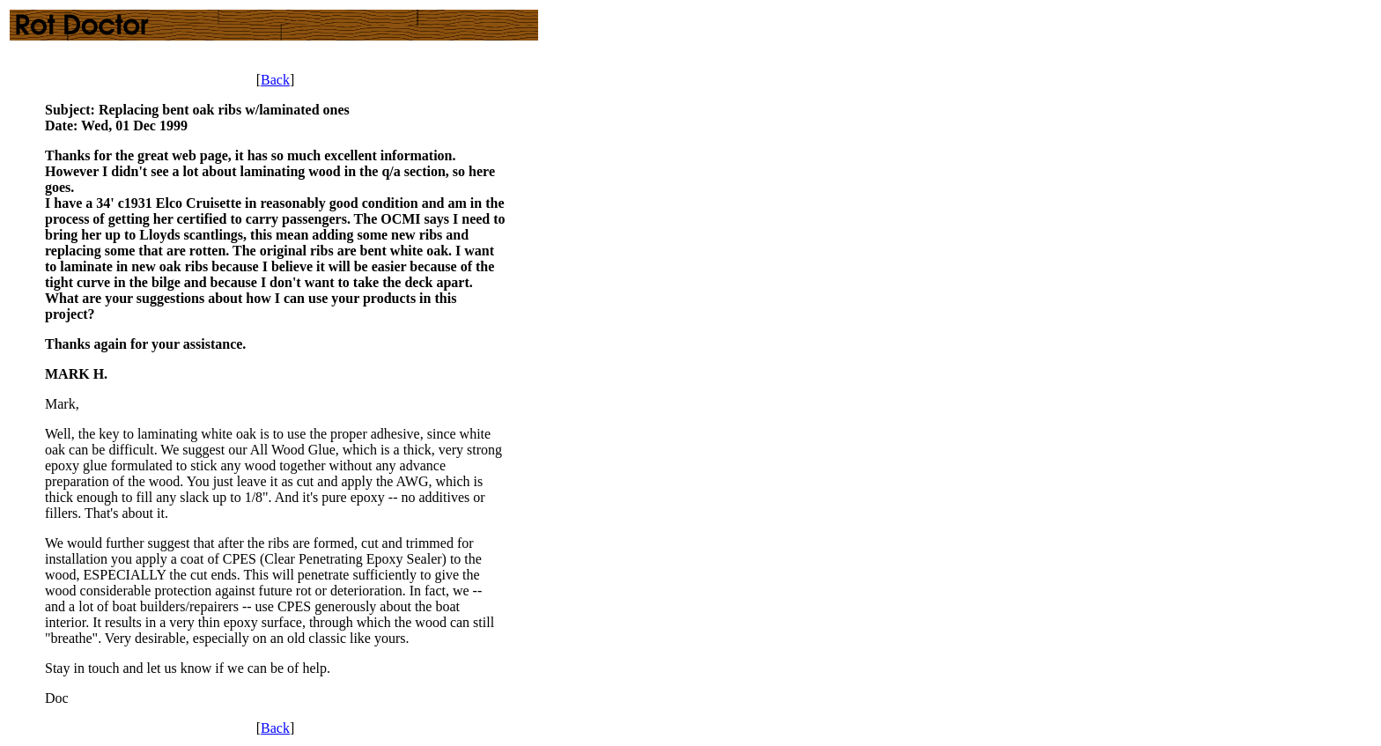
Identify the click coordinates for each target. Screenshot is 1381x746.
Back (275, 79)
